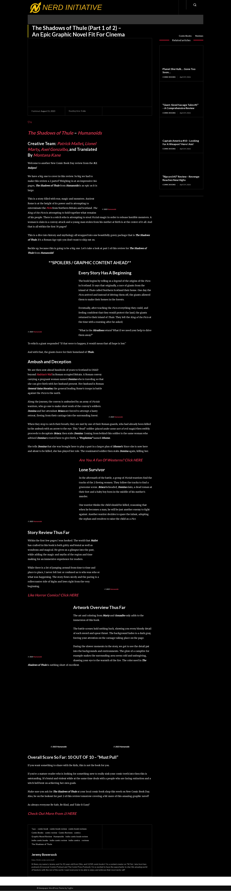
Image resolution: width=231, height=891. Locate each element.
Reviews (199, 35)
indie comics (74, 840)
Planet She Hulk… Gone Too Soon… (178, 70)
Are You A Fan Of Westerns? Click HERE (110, 460)
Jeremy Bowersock (44, 854)
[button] (194, 4)
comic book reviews (77, 829)
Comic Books (185, 35)
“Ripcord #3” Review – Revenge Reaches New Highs (180, 178)
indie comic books (40, 840)
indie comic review (58, 840)
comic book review (58, 829)
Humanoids (90, 133)
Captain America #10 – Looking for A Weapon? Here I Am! (180, 142)
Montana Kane (47, 154)
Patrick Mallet (70, 143)
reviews (85, 840)
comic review (51, 833)
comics (77, 833)
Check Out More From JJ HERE (52, 813)
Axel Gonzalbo (54, 149)
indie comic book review (76, 836)
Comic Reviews (66, 833)
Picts (49, 208)
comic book (43, 829)
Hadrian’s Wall (44, 374)
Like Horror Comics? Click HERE (53, 595)
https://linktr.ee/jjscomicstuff (43, 860)
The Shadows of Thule (50, 133)
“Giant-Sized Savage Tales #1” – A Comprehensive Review (180, 106)
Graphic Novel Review (42, 836)
